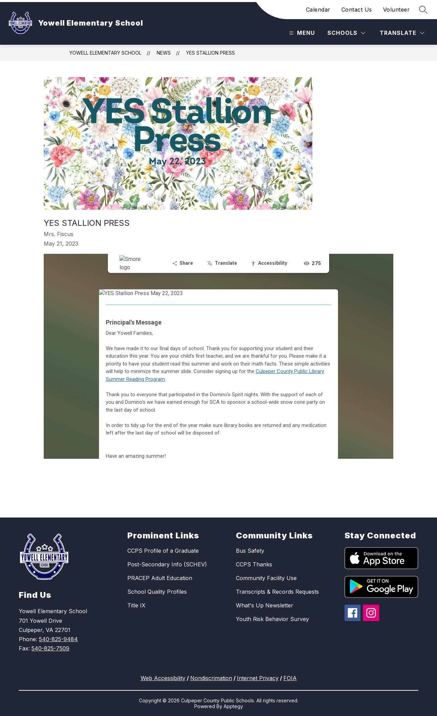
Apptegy (233, 706)
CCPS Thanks (254, 564)
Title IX (136, 605)
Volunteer (396, 9)
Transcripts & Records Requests (277, 591)
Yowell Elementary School (105, 53)
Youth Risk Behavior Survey (272, 619)
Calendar (318, 9)
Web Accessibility (163, 678)
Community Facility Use (266, 578)
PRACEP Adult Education (159, 578)
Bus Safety (250, 550)
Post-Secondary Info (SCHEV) (167, 564)
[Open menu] (301, 33)
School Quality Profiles (157, 591)
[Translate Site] (402, 33)
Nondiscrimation (211, 678)
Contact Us (356, 9)
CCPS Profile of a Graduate (163, 550)
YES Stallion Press (210, 53)
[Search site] (423, 9)
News (164, 53)
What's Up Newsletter (264, 605)
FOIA (290, 678)
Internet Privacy (258, 678)
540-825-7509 (50, 648)
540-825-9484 (58, 639)
